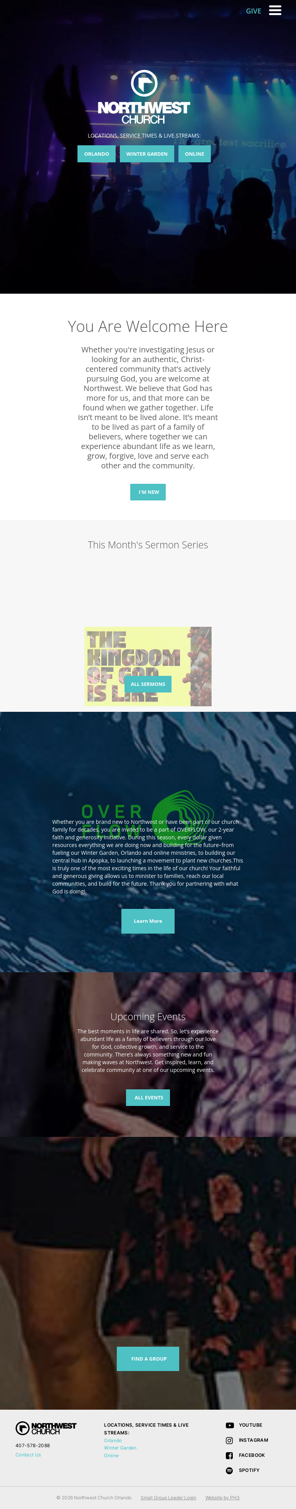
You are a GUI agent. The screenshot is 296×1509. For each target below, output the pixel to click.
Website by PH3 (222, 1497)
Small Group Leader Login (168, 1497)
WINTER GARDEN (147, 153)
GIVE (253, 11)
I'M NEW (149, 491)
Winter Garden (120, 1448)
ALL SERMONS (148, 683)
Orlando (113, 1440)
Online (111, 1455)
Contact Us (28, 1455)
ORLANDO (96, 153)
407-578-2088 (32, 1445)
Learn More (148, 920)
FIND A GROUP (148, 1358)
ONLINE (194, 153)
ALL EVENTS (149, 1097)
